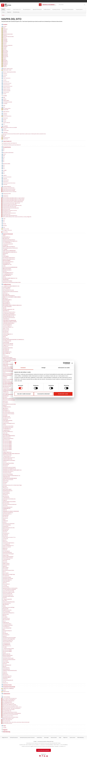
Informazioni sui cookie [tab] (64, 367)
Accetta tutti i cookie (63, 393)
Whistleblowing (80, 737)
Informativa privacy (14, 737)
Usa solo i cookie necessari (24, 393)
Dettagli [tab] (43, 367)
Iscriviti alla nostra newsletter (43, 750)
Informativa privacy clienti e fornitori (27, 737)
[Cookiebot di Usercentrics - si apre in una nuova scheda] (64, 363)
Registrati (65, 737)
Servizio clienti (54, 737)
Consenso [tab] (23, 367)
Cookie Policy (39, 737)
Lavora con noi (72, 737)
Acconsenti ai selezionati (43, 393)
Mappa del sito (5, 737)
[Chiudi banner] (72, 363)
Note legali (46, 737)
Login (60, 737)
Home (3, 15)
